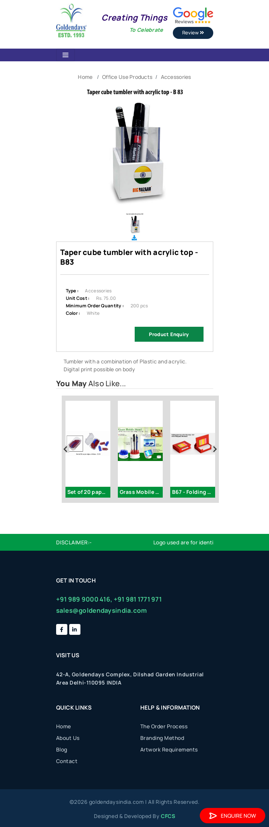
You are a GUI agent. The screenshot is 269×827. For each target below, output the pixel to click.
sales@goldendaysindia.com (101, 610)
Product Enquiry (169, 334)
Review (193, 32)
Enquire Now (232, 815)
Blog (61, 749)
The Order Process (164, 726)
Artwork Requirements (169, 749)
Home (85, 76)
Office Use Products (127, 76)
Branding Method (162, 737)
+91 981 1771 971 (138, 599)
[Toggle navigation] (65, 55)
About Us (68, 737)
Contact (67, 761)
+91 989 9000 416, (84, 599)
